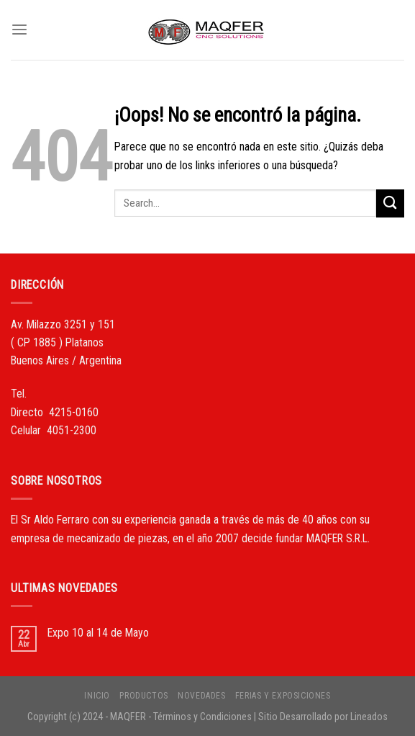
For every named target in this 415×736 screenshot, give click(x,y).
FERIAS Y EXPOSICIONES (283, 696)
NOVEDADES (201, 696)
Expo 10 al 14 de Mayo (98, 632)
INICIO (97, 696)
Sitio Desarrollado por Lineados (323, 716)
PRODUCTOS (143, 696)
